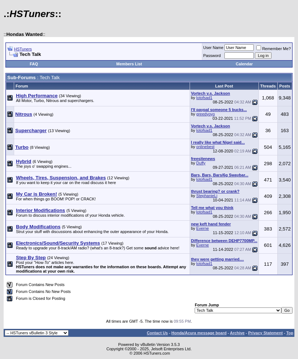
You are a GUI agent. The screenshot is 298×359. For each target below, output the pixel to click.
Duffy (200, 163)
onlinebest (205, 146)
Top (289, 333)
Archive (237, 333)
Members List (129, 64)
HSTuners (23, 49)
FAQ (34, 64)
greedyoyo (205, 114)
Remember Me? (273, 48)
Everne (202, 228)
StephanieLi (206, 195)
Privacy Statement (265, 333)
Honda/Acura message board (199, 333)
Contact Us (157, 333)
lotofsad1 (204, 97)
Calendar (244, 64)
